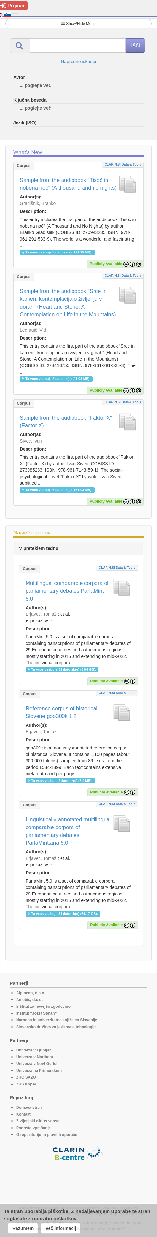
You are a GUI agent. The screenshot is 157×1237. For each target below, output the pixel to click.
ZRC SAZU (26, 1077)
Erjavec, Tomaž (41, 614)
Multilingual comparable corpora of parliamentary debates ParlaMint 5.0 (67, 591)
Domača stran (29, 1107)
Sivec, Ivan (31, 441)
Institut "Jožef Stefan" (36, 1013)
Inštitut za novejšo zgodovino (43, 1006)
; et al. (78, 618)
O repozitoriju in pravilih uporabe (46, 1134)
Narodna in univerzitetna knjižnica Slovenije (56, 1020)
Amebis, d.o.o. (29, 999)
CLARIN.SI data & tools (123, 164)
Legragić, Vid (33, 329)
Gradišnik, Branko (38, 203)
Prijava (12, 5)
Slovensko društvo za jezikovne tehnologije (56, 1027)
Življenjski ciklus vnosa (37, 1121)
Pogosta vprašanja (33, 1128)
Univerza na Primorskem (39, 1070)
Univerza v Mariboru (34, 1057)
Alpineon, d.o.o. (30, 993)
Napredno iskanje (78, 61)
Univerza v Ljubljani (34, 1050)
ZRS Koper (26, 1084)
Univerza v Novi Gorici (36, 1064)
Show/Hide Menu (78, 23)
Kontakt (23, 1114)
